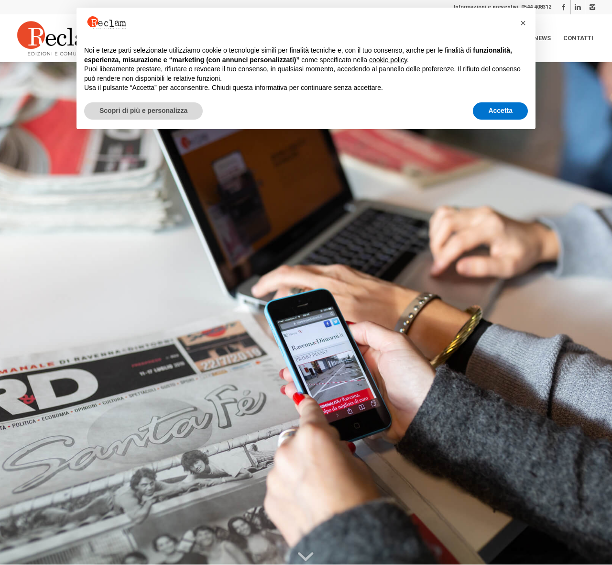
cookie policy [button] (388, 60)
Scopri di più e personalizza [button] (143, 110)
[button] (523, 23)
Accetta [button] (500, 110)
